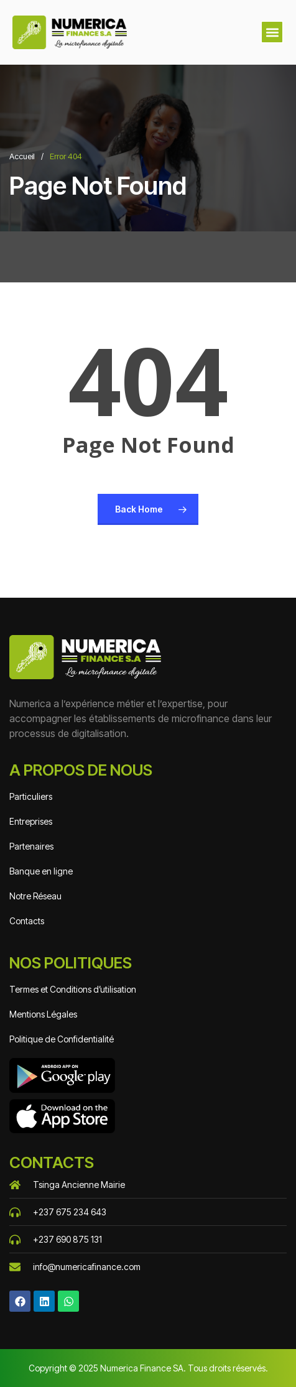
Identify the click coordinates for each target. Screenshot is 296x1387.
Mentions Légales (43, 1014)
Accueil (22, 156)
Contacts (26, 921)
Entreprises (30, 821)
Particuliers (30, 796)
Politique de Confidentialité (61, 1039)
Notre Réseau (35, 896)
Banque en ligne (41, 871)
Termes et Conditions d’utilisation (72, 989)
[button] (272, 32)
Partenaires (31, 846)
